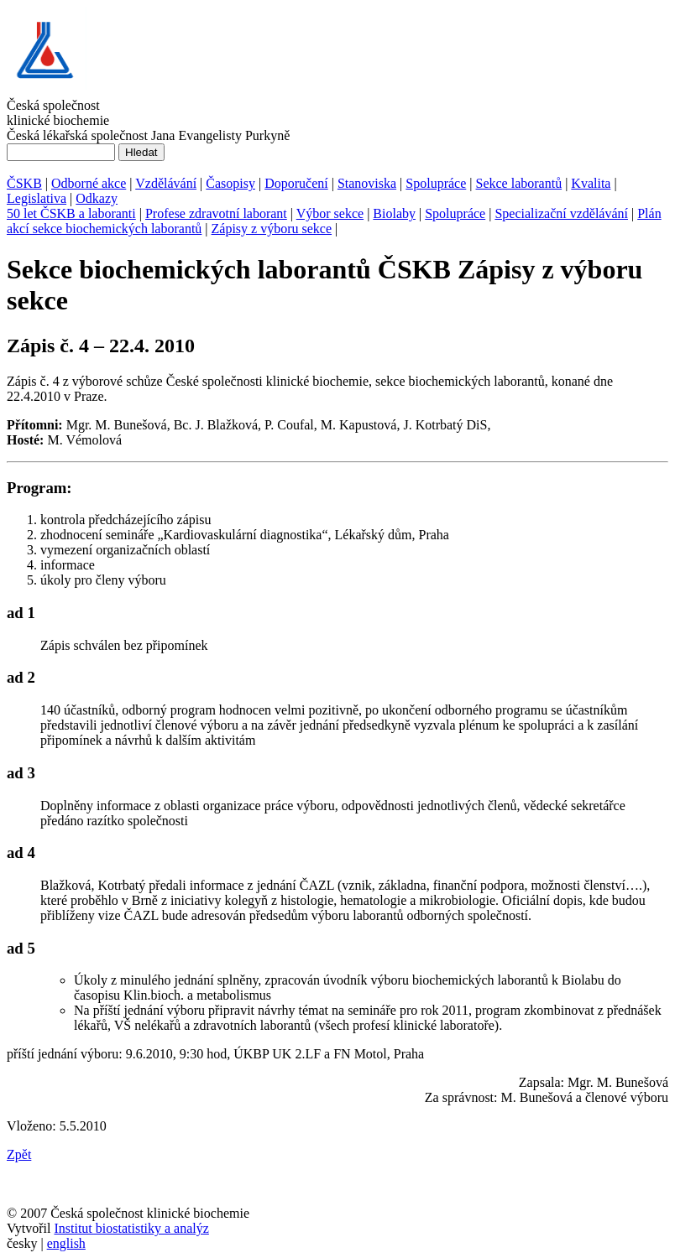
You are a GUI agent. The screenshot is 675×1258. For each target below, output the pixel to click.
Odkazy (97, 198)
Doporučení (296, 183)
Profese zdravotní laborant (216, 213)
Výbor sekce (330, 213)
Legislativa (36, 198)
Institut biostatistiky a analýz (131, 1228)
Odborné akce (88, 183)
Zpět (19, 1154)
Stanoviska (367, 183)
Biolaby (394, 213)
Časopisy (230, 183)
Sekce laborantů (519, 183)
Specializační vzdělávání (561, 213)
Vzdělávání (165, 183)
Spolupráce (436, 183)
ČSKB (24, 183)
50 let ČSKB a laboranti (71, 213)
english (66, 1243)
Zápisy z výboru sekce (272, 228)
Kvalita (590, 183)
